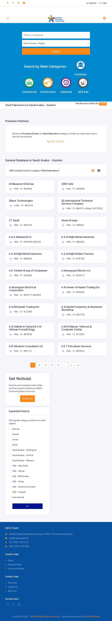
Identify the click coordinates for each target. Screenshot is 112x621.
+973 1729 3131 (56, 141)
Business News (13, 564)
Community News (14, 568)
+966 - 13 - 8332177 (75, 275)
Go (27, 506)
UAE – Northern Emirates (23, 486)
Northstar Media (92, 616)
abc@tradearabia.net (17, 538)
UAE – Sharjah (19, 492)
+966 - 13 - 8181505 (75, 258)
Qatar (15, 444)
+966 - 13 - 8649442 (22, 189)
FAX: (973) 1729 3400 (17, 546)
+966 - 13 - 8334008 (75, 189)
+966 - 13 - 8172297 (75, 334)
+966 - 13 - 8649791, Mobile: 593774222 (84, 208)
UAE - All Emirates (20, 476)
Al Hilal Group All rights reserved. (45, 616)
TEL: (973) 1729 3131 (17, 542)
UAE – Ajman (18, 471)
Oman (15, 439)
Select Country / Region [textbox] (34, 43)
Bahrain (16, 429)
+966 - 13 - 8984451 (75, 225)
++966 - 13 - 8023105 (23, 205)
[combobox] (56, 43)
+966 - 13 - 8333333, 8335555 (27, 242)
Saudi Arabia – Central (22, 455)
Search (56, 51)
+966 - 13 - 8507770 (75, 314)
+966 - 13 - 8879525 (22, 334)
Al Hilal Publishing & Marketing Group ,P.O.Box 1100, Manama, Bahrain (39, 534)
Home (9, 560)
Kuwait (15, 434)
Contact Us (11, 587)
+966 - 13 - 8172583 (22, 312)
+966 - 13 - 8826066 (75, 242)
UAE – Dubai (18, 481)
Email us (27, 398)
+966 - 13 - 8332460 (22, 275)
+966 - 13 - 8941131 (22, 351)
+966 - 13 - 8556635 (75, 292)
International (18, 497)
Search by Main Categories (45, 66)
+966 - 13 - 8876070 (22, 225)
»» (78, 365)
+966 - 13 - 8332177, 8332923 (27, 295)
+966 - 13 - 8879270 (75, 351)
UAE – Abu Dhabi (20, 465)
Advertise (11, 583)
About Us (10, 591)
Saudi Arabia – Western (23, 460)
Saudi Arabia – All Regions (24, 450)
